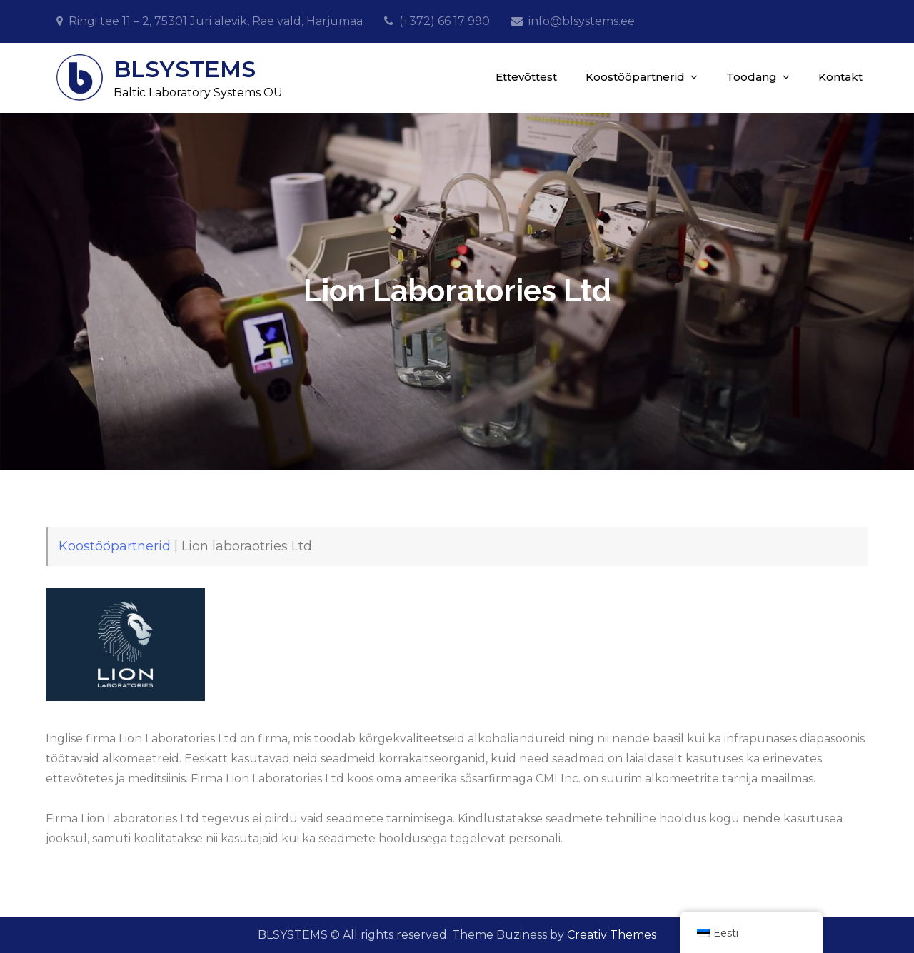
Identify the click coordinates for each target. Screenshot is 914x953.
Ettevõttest (526, 77)
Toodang (751, 77)
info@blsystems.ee (581, 21)
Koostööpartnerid (635, 77)
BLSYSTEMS (185, 69)
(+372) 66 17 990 (444, 21)
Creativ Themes (611, 935)
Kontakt (840, 77)
